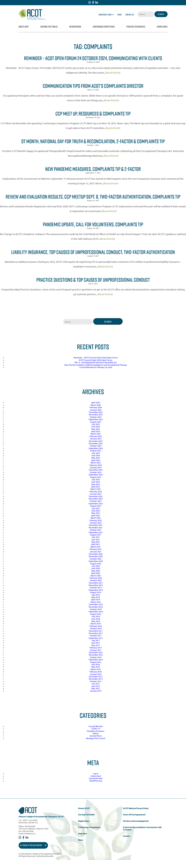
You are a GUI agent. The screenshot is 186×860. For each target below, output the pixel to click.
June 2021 (95, 539)
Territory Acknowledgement (136, 821)
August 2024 (95, 450)
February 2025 (95, 436)
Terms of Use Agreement (134, 814)
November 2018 (96, 607)
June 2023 (95, 481)
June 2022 (95, 510)
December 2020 (95, 554)
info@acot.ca (29, 833)
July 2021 (96, 537)
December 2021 (95, 525)
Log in (95, 773)
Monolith (49, 856)
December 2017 (95, 631)
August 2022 (95, 506)
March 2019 (96, 602)
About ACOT (24, 26)
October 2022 (95, 501)
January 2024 (95, 467)
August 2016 (95, 662)
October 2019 (95, 587)
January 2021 (95, 551)
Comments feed (95, 778)
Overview (82, 833)
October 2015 (95, 681)
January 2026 (95, 410)
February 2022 (95, 520)
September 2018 (96, 611)
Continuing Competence (104, 26)
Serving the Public (49, 26)
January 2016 (95, 674)
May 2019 (95, 597)
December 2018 (95, 604)
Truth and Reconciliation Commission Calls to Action (142, 828)
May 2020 (95, 570)
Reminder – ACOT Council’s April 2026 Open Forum (96, 357)
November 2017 (96, 633)
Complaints (162, 26)
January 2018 (95, 628)
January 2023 (95, 494)
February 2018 (95, 626)
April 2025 (95, 431)
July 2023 (96, 479)
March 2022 (96, 518)
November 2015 (96, 678)
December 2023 (95, 469)
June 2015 (95, 686)
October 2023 (95, 472)
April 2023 (95, 486)
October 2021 (95, 530)
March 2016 (96, 669)
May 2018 (95, 621)
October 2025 (95, 417)
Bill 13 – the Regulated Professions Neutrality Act (96, 362)
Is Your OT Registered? (33, 845)
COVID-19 (95, 728)
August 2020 (95, 563)
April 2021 (95, 544)
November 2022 (96, 498)
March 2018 (96, 623)
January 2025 (95, 438)
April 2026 (95, 402)
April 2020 (95, 573)
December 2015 (95, 676)
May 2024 (95, 457)
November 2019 (96, 585)
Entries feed (96, 776)
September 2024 (96, 448)
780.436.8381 (30, 826)
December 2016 (95, 652)
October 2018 (95, 609)
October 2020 (95, 558)
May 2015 (95, 688)
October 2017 (95, 635)
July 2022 (96, 508)
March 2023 (96, 489)
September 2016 (96, 659)
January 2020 (95, 580)
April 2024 (95, 460)
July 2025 (96, 424)
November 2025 (96, 414)
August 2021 (95, 534)
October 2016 (95, 657)
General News (96, 735)
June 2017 (95, 642)
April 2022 (95, 515)
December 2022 (95, 496)
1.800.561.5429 (42, 828)
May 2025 (95, 429)
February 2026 (95, 407)
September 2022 (96, 503)
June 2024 (95, 455)
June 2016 (95, 664)
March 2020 (96, 575)
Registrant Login (106, 14)
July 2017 (96, 640)
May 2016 (95, 666)
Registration (75, 26)
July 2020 (96, 566)
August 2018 (95, 614)
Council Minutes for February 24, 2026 (95, 367)
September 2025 (96, 419)
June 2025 (95, 426)
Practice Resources (135, 26)
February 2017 (95, 647)
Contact (126, 836)
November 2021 (96, 527)
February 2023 (95, 491)
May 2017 (95, 645)
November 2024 (96, 443)
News (120, 14)
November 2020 (96, 556)
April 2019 (95, 599)
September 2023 (96, 474)
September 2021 (96, 532)
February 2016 (95, 671)
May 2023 (95, 484)
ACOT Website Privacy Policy (135, 808)
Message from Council (95, 738)
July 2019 (96, 594)
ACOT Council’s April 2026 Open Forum (95, 360)
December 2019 (95, 582)
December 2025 (95, 412)
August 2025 (95, 422)
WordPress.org (95, 780)
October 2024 (95, 445)
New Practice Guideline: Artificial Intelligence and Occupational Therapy (95, 365)
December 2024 (95, 441)
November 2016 (96, 654)
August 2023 (95, 477)
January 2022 (95, 522)
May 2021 (95, 542)
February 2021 (95, 549)
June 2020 (95, 568)
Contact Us (129, 14)
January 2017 (95, 650)
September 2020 (96, 561)
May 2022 (95, 513)
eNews (96, 733)
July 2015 (96, 683)
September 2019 (96, 590)
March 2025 (96, 433)
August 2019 (95, 592)
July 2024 (96, 453)
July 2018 (96, 616)
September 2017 (96, 638)
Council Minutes (96, 726)
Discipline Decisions (95, 731)
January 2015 (95, 691)
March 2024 (96, 462)
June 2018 (95, 619)
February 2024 (95, 465)
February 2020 (95, 578)
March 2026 (96, 405)
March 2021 (96, 546)
